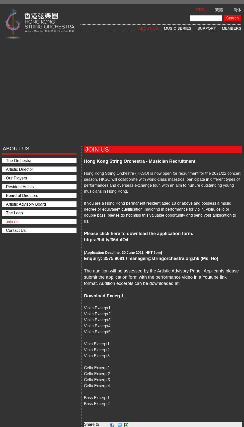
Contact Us (16, 230)
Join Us (12, 222)
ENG (200, 10)
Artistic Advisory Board (26, 204)
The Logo (14, 213)
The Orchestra (18, 161)
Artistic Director (19, 169)
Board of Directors (22, 195)
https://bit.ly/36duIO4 (106, 239)
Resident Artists (20, 187)
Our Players (16, 178)
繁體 (219, 10)
